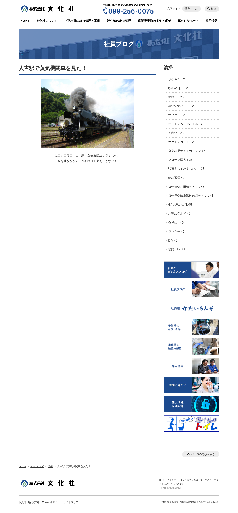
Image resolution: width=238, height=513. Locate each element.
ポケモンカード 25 (181, 141)
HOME (24, 20)
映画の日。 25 (178, 88)
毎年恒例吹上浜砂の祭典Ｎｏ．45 (190, 195)
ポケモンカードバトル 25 (186, 124)
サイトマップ (71, 502)
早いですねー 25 (181, 106)
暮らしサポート (188, 20)
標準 (187, 8)
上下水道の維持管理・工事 (82, 20)
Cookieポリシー (51, 502)
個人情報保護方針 (29, 502)
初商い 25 (176, 133)
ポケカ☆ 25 (177, 79)
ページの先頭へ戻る (203, 454)
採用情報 (212, 20)
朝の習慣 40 (176, 177)
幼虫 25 (176, 97)
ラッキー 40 (176, 231)
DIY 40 (172, 240)
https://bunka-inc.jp (172, 488)
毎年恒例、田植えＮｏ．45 (186, 186)
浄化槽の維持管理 (119, 20)
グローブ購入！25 (180, 159)
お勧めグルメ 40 (179, 213)
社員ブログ (37, 466)
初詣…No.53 (176, 249)
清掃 (168, 67)
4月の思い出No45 (180, 204)
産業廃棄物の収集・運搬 (154, 20)
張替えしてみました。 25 (186, 168)
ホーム (22, 466)
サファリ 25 (177, 114)
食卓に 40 (176, 222)
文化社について (46, 20)
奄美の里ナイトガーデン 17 (186, 150)
